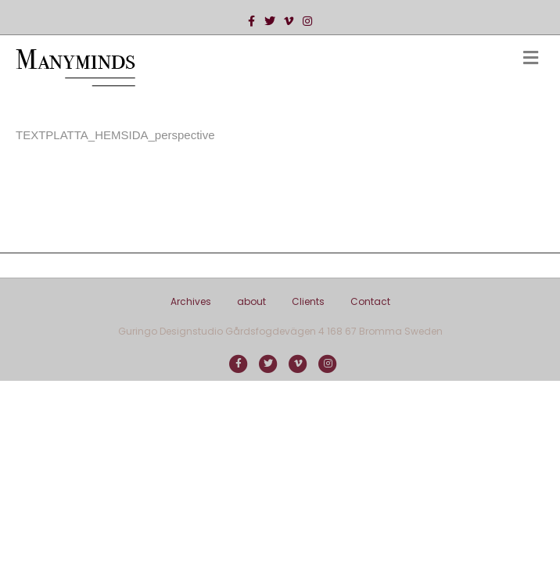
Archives (191, 301)
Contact (370, 301)
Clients (308, 301)
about (251, 301)
